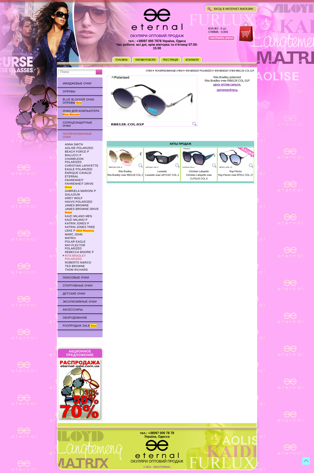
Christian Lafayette (81, 165)
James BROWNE (77, 205)
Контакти (192, 60)
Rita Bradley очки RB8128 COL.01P (227, 80)
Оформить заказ (221, 38)
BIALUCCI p (73, 155)
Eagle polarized (78, 169)
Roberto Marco (78, 262)
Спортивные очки (78, 285)
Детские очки (74, 293)
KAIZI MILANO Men (78, 216)
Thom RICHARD (76, 269)
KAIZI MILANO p (76, 219)
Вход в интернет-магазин (233, 9)
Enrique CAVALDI (78, 172)
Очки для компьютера (81, 112)
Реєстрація (170, 60)
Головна (122, 60)
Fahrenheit (74, 180)
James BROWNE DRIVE (82, 210)
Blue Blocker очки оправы (78, 101)
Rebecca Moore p (79, 252)
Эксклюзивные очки (80, 301)
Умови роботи (145, 60)
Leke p (79, 230)
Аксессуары (73, 309)
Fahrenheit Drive (79, 185)
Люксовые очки (76, 277)
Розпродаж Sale (80, 325)
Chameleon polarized (74, 160)
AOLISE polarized (79, 148)
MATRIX (70, 238)
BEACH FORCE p (77, 151)
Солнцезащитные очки (77, 124)
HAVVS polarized (78, 201)
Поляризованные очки (77, 135)
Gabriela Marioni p (80, 190)
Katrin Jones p (77, 223)
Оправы (69, 91)
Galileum (72, 194)
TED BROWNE (75, 266)
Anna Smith (74, 144)
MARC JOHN (74, 234)
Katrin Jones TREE (80, 227)
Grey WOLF (74, 198)
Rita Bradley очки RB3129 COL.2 (125, 175)
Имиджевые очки (77, 83)
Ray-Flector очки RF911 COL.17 (235, 175)
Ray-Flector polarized (75, 247)
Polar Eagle (75, 241)
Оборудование (75, 317)
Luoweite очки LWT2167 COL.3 (162, 175)
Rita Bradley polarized (75, 257)
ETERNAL (71, 176)
